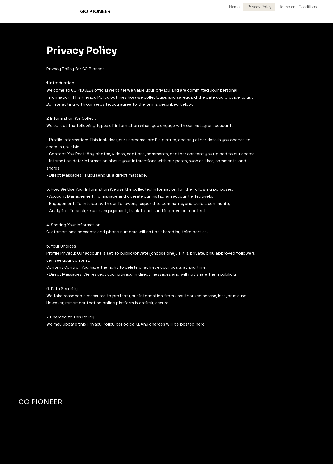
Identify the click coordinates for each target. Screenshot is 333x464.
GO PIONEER (40, 402)
